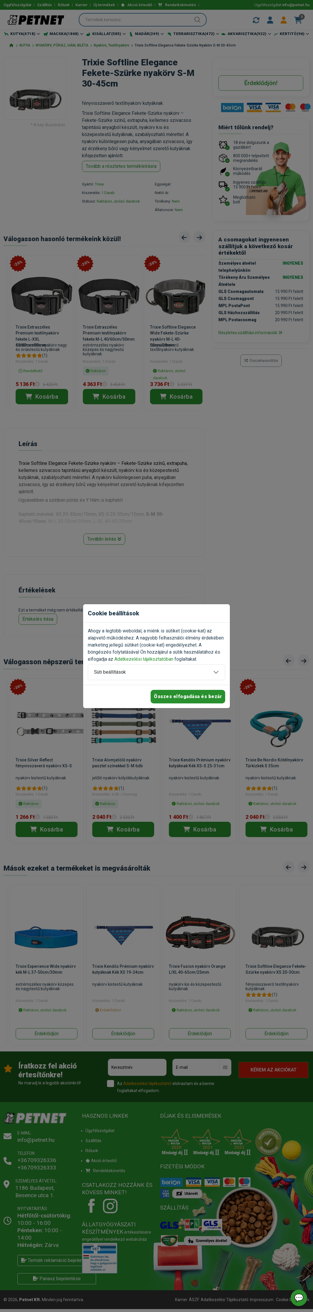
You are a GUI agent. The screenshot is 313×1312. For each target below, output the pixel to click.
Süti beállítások (110, 672)
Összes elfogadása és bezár (188, 696)
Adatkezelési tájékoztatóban (143, 659)
